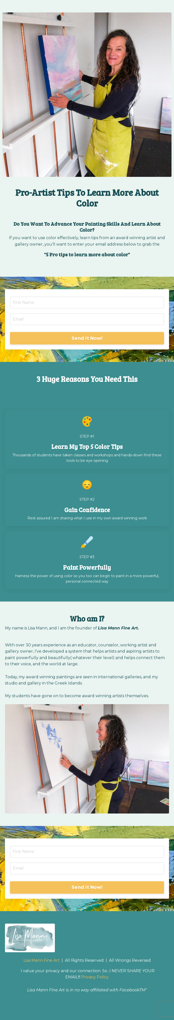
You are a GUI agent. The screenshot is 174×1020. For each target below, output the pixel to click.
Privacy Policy (95, 977)
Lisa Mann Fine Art (41, 960)
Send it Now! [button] (87, 338)
